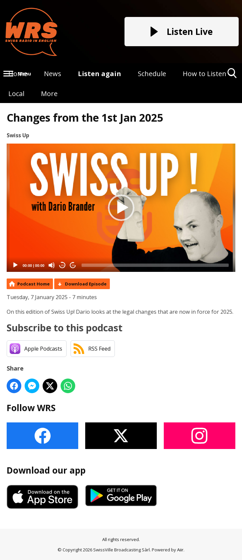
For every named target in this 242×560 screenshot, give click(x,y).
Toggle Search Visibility (232, 75)
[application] (121, 208)
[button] (121, 207)
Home (17, 73)
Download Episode (86, 284)
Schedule (152, 73)
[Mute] (51, 265)
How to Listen (204, 73)
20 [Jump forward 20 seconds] (73, 265)
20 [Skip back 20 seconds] (62, 265)
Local (16, 93)
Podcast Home (33, 284)
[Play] (15, 265)
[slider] (155, 265)
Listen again (99, 73)
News (52, 73)
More (49, 93)
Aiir (180, 550)
